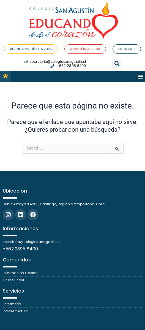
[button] (116, 63)
